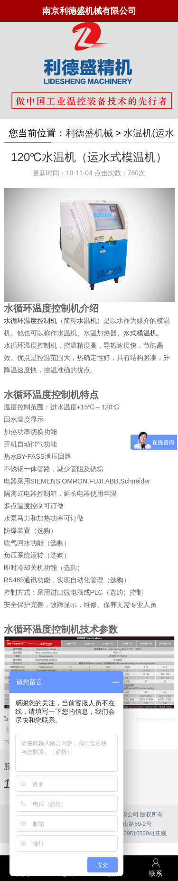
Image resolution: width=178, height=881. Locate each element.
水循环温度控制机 (30, 320)
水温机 (87, 320)
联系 (155, 867)
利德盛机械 (89, 133)
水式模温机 (140, 333)
